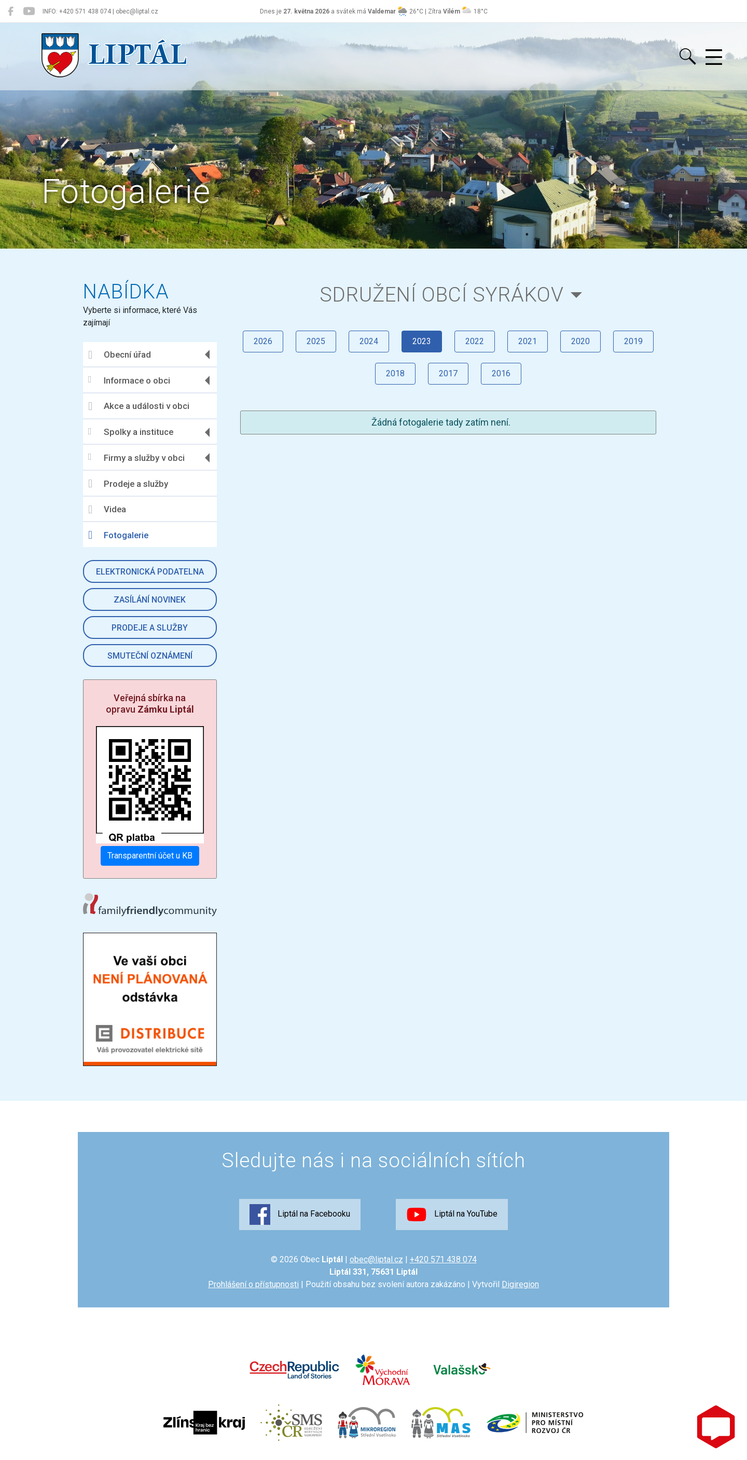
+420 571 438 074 (443, 1259)
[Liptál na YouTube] (29, 11)
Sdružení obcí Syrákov (442, 294)
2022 (474, 341)
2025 (316, 341)
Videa (107, 509)
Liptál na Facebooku (300, 1214)
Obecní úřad (119, 355)
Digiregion (520, 1284)
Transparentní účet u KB (149, 856)
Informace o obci (129, 380)
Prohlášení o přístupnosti (253, 1284)
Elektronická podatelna (150, 572)
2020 (580, 341)
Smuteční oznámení (149, 656)
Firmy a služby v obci (136, 457)
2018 (395, 373)
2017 (448, 373)
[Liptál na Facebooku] (10, 11)
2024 (368, 341)
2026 (263, 341)
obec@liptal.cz (376, 1259)
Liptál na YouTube (451, 1214)
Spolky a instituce (130, 432)
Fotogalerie (118, 535)
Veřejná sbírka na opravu (150, 703)
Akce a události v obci (138, 406)
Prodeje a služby (128, 483)
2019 (633, 341)
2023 (421, 341)
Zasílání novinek (150, 600)
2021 (527, 341)
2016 (501, 373)
